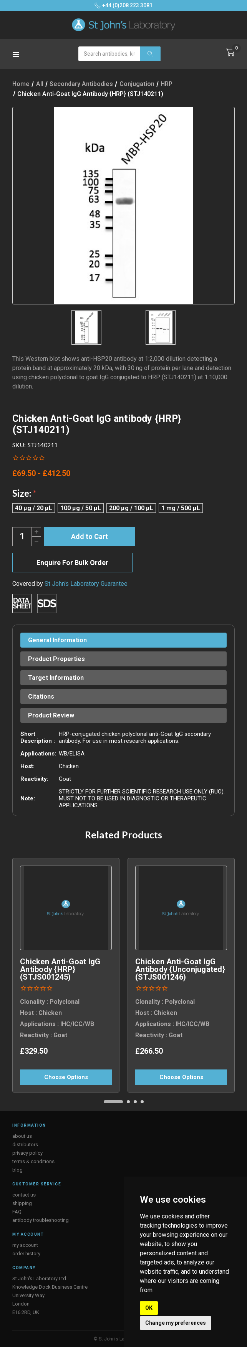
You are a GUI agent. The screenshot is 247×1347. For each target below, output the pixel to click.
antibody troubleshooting (40, 1220)
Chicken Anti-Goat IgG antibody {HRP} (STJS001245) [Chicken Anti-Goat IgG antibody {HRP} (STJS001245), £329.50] (60, 969)
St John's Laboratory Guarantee (86, 583)
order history (26, 1253)
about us (22, 1136)
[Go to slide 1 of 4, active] (113, 1101)
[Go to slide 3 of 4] (135, 1101)
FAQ (17, 1212)
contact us (24, 1195)
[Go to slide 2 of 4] (128, 1101)
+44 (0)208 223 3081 (123, 5)
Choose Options (66, 1077)
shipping (22, 1203)
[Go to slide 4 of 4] (142, 1101)
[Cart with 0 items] (230, 52)
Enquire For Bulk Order (72, 563)
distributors (25, 1144)
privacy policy (27, 1153)
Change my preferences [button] (175, 1323)
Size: (24, 493)
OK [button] (149, 1308)
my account (25, 1245)
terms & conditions (33, 1161)
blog (17, 1170)
